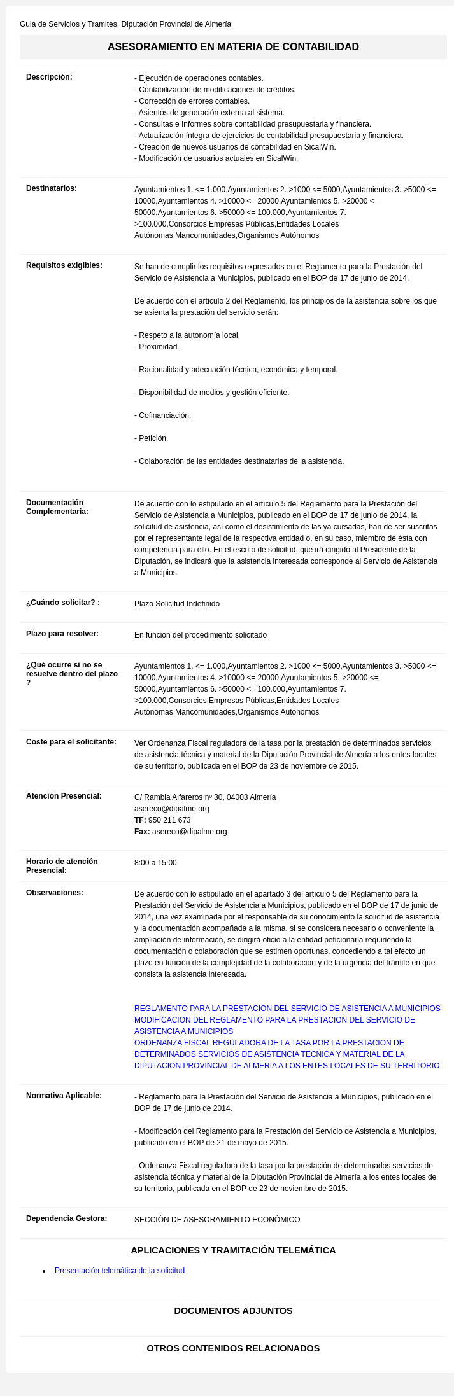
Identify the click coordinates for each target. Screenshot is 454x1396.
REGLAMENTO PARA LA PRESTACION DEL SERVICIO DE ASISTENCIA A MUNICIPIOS (287, 1008)
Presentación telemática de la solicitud (120, 1270)
